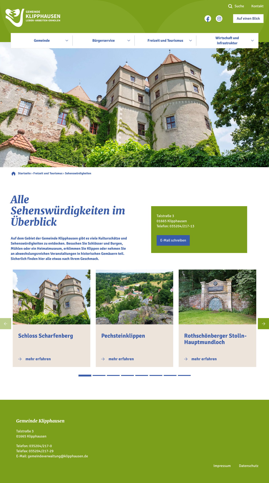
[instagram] (219, 18)
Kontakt (257, 6)
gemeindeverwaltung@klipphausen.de (58, 456)
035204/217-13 (182, 226)
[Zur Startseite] (32, 25)
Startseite (24, 173)
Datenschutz (248, 466)
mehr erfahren (38, 358)
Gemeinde (42, 40)
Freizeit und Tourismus (165, 40)
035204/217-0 (40, 446)
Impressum (222, 466)
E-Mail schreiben (173, 240)
